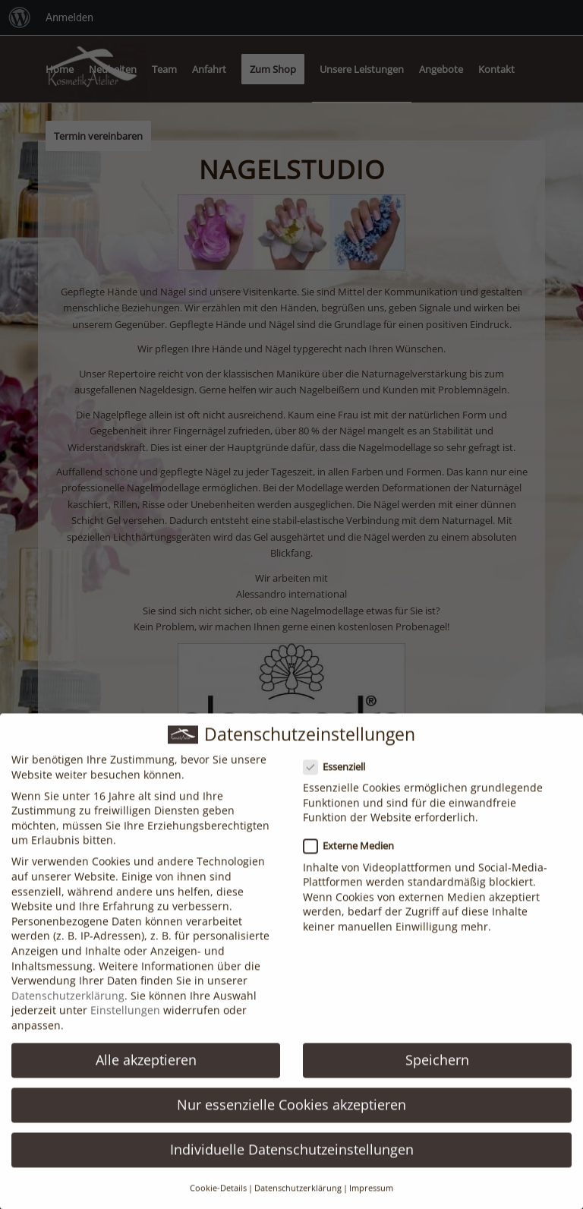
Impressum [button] (371, 1197)
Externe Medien (355, 856)
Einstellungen (125, 1020)
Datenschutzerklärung (67, 1005)
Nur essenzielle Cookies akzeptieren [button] (291, 1114)
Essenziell (340, 776)
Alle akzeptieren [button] (146, 1069)
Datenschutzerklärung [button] (298, 1197)
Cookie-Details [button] (218, 1197)
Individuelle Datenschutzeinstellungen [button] (292, 1159)
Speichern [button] (437, 1069)
